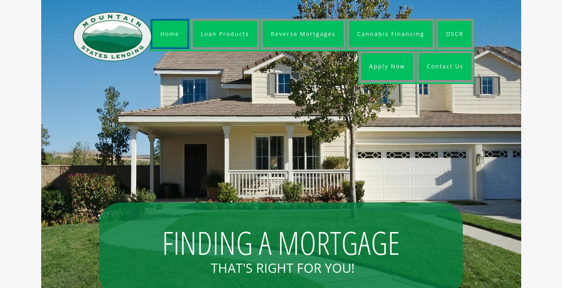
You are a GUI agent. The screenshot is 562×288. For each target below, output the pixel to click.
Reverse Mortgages (303, 34)
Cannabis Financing (390, 34)
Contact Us (445, 66)
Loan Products (225, 34)
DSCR (455, 34)
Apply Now (387, 66)
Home (169, 34)
